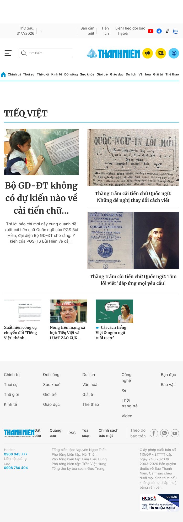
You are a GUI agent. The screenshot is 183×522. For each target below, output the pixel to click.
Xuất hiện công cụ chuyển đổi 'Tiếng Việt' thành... (20, 332)
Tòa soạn (86, 433)
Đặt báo (37, 433)
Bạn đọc (168, 374)
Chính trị (14, 74)
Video (127, 415)
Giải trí (158, 74)
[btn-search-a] (24, 53)
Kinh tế (56, 74)
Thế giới (43, 74)
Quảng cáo (55, 433)
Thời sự (29, 74)
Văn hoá (89, 384)
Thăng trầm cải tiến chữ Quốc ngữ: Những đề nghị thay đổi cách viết (133, 197)
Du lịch (131, 74)
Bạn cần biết (87, 31)
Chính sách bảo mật (109, 433)
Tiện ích (105, 31)
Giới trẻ (102, 74)
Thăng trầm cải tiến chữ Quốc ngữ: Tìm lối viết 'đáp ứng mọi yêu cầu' (133, 280)
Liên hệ (119, 31)
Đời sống (71, 74)
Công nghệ (127, 377)
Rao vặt (168, 384)
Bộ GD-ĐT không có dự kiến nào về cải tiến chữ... (41, 198)
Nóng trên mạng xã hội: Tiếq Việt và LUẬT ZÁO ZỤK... (67, 332)
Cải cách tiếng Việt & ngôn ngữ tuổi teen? (111, 332)
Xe (124, 390)
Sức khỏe (87, 74)
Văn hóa (144, 74)
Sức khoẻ (52, 384)
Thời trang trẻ (130, 403)
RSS (72, 433)
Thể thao (172, 74)
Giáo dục (117, 74)
